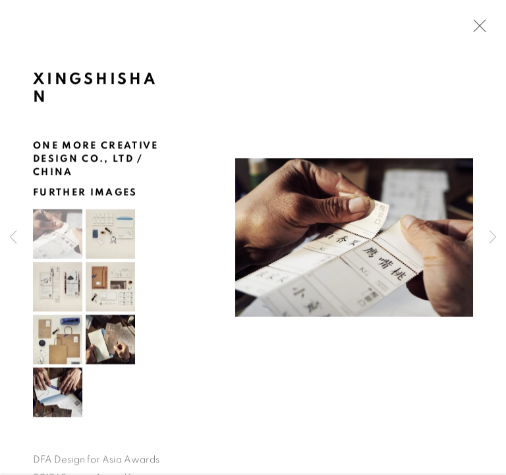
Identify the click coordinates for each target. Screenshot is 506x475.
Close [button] (476, 30)
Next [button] (493, 237)
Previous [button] (13, 237)
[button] (57, 235)
